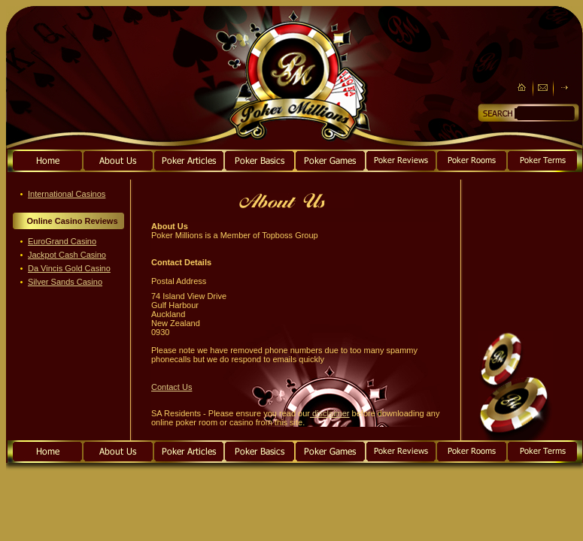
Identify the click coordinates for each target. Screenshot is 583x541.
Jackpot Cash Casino (67, 254)
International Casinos (66, 193)
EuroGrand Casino (62, 241)
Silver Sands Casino (65, 281)
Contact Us (171, 386)
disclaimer (330, 413)
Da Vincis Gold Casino (69, 268)
